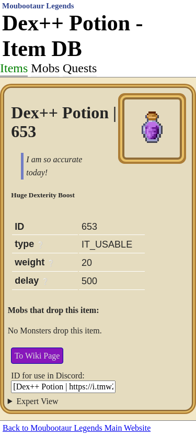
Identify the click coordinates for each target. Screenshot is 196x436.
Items (14, 68)
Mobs (45, 68)
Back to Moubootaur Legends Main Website (77, 427)
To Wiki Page (37, 355)
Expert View (38, 401)
